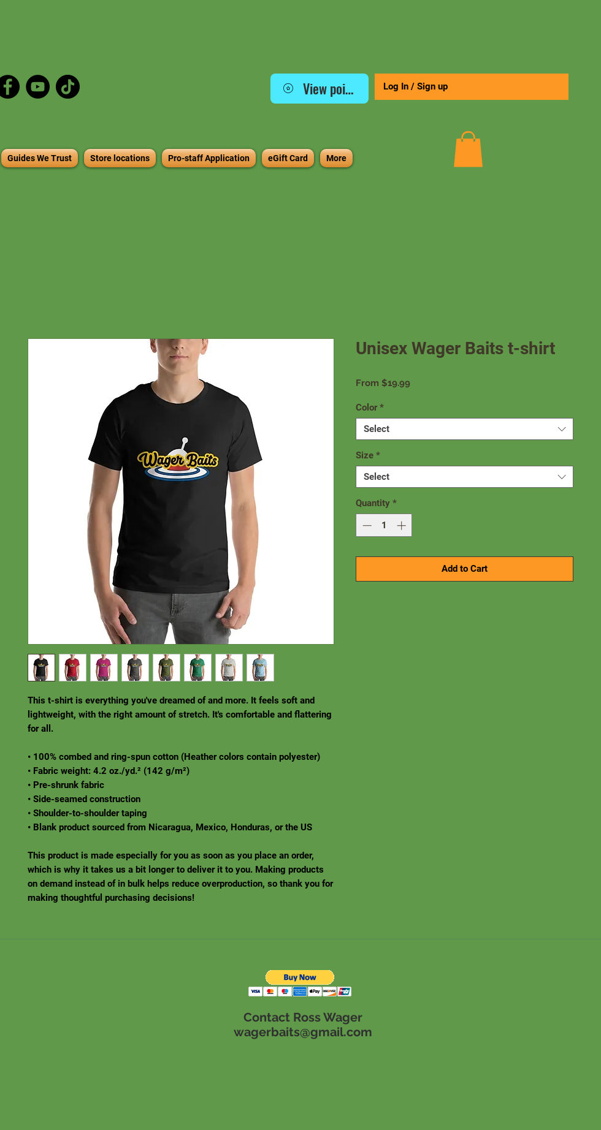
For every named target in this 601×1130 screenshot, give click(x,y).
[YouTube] (38, 87)
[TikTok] (68, 87)
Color (370, 407)
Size (368, 455)
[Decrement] (366, 525)
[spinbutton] (384, 525)
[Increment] (402, 525)
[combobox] (464, 429)
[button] (468, 149)
